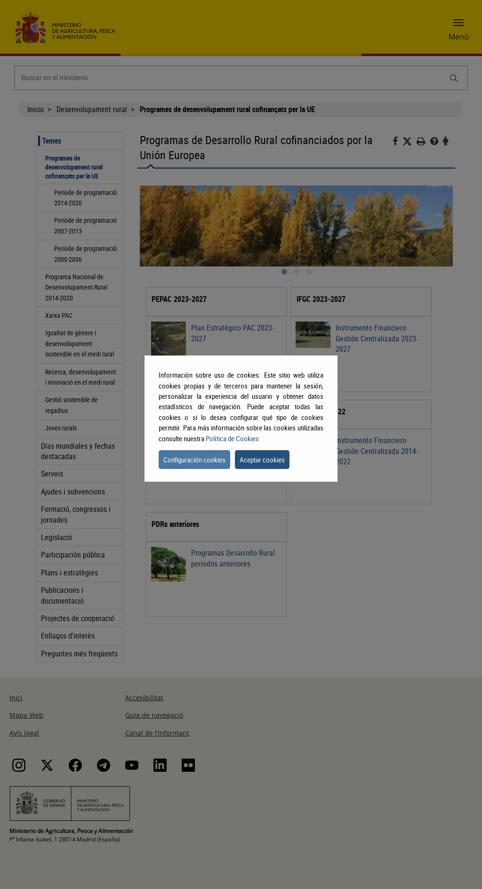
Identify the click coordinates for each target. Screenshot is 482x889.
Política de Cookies (232, 438)
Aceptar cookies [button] (262, 459)
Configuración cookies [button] (194, 459)
